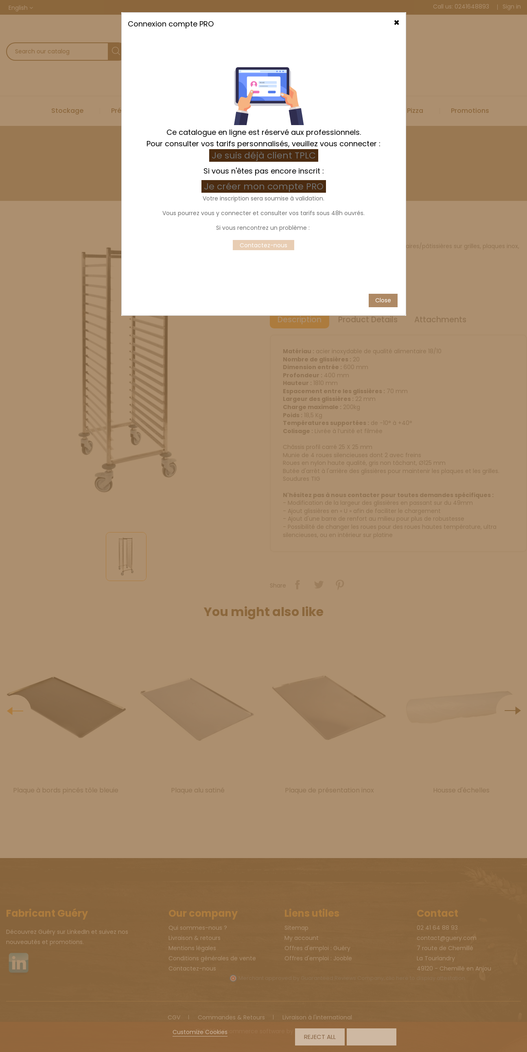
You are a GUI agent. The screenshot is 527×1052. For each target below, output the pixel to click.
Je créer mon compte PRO (265, 174)
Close (383, 288)
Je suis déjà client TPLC (264, 143)
